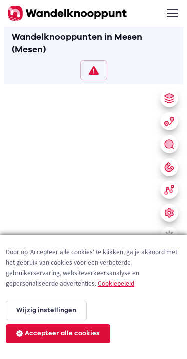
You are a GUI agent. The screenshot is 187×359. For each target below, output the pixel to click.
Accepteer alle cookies (58, 333)
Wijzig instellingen (46, 310)
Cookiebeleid (116, 283)
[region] (93, 219)
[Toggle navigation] (171, 13)
